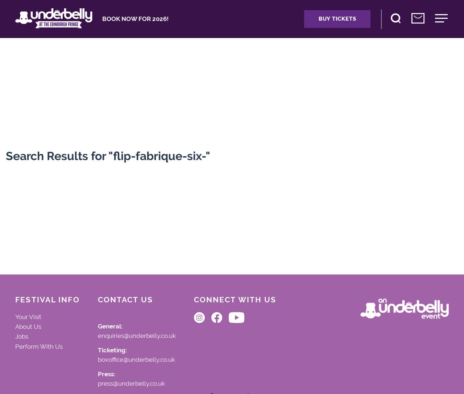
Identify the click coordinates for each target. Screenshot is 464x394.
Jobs (21, 336)
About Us (28, 326)
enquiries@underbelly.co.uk (137, 336)
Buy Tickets (337, 19)
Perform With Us (39, 346)
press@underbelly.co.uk (131, 384)
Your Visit (28, 316)
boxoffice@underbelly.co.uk (136, 360)
